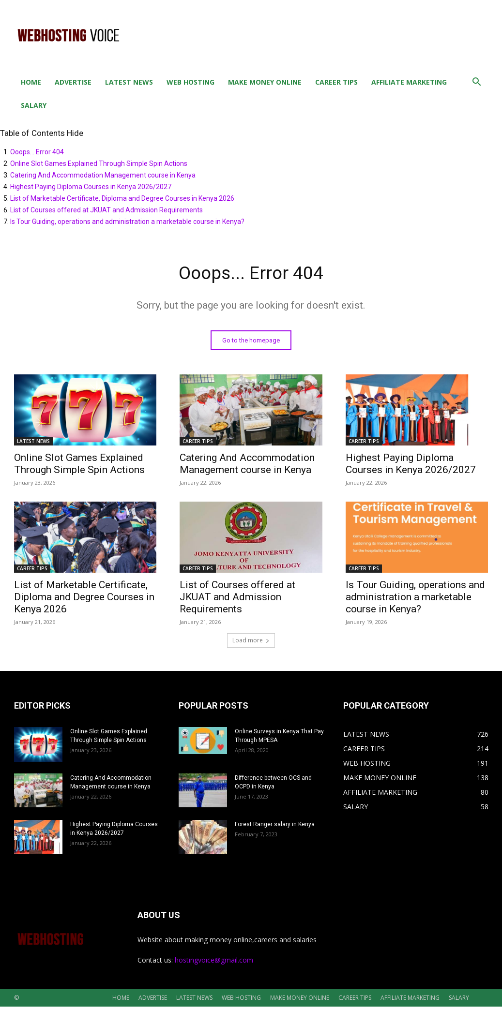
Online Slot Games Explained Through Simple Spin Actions (98, 163)
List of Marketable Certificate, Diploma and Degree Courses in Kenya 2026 (122, 198)
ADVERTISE (73, 82)
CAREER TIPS (336, 82)
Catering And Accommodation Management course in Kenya (103, 175)
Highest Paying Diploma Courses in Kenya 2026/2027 (90, 187)
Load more (251, 642)
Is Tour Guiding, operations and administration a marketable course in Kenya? (127, 221)
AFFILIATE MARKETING (409, 82)
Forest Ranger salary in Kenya (275, 826)
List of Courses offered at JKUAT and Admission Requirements (106, 210)
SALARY (33, 105)
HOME (31, 82)
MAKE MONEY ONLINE (265, 82)
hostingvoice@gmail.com (214, 962)
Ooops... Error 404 (37, 152)
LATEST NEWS (129, 82)
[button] (476, 83)
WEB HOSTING (190, 82)
